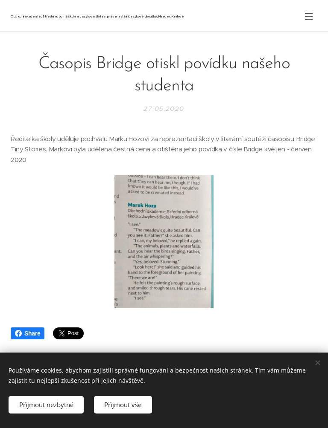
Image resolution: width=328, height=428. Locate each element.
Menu (309, 16)
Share (27, 333)
